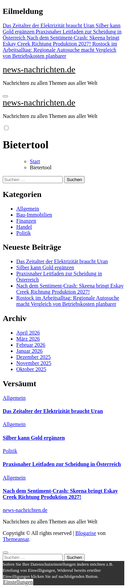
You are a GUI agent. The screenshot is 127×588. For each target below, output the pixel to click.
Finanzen (26, 221)
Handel (24, 227)
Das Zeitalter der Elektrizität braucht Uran (62, 261)
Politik (23, 233)
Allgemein (27, 209)
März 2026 (28, 339)
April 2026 (28, 333)
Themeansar (16, 539)
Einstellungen (18, 582)
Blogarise (85, 533)
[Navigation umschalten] (5, 96)
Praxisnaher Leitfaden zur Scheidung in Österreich (62, 464)
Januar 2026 (29, 351)
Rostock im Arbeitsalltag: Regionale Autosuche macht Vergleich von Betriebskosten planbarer (67, 301)
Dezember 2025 (33, 357)
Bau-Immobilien (34, 215)
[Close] (5, 553)
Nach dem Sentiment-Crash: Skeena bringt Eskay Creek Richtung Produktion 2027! (70, 289)
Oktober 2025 (31, 369)
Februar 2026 (30, 345)
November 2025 (33, 363)
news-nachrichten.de (39, 69)
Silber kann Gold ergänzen (45, 267)
